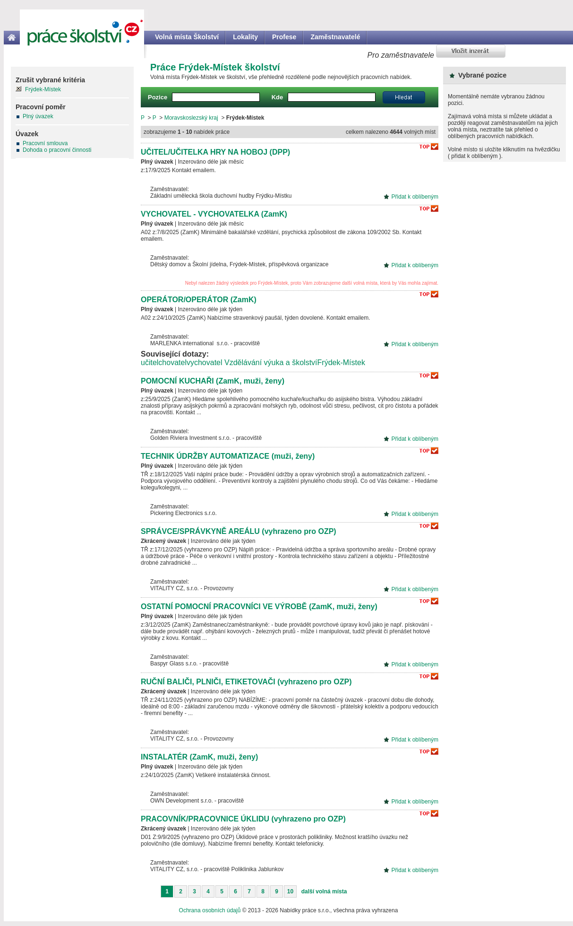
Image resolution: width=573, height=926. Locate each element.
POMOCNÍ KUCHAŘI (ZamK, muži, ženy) (212, 381)
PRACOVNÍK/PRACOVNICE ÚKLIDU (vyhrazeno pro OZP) (243, 819)
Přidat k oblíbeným (415, 196)
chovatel (172, 362)
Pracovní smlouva (45, 143)
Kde (277, 97)
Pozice (157, 97)
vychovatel (204, 362)
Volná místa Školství (187, 37)
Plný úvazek (38, 116)
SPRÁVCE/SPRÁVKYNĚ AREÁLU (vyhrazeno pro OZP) (238, 531)
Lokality (245, 37)
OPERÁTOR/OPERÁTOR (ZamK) (199, 300)
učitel (149, 362)
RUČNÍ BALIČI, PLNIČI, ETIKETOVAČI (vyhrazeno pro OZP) (246, 682)
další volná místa (324, 891)
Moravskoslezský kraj (191, 117)
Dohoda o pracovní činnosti (57, 150)
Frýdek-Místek (341, 362)
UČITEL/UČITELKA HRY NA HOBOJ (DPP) (215, 152)
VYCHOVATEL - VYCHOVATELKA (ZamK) (214, 214)
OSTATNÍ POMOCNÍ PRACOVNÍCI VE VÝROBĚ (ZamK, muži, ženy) (259, 607)
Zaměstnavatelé (335, 37)
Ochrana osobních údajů (210, 910)
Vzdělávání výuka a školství (270, 362)
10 (290, 891)
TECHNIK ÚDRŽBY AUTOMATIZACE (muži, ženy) (228, 456)
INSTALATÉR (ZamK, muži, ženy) (199, 757)
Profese (284, 37)
